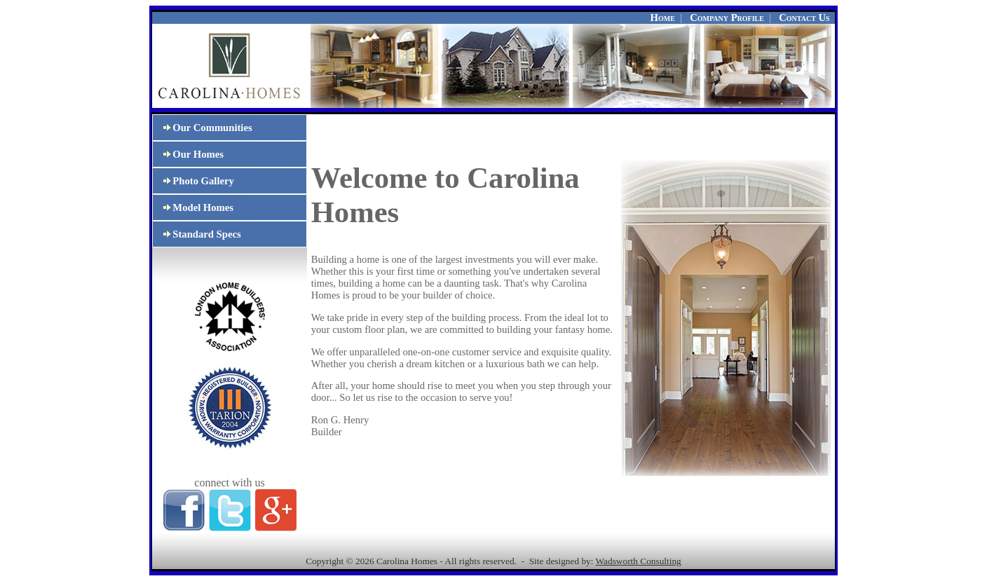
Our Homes (188, 154)
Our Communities (202, 127)
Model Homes (192, 207)
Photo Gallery (193, 180)
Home (663, 17)
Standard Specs (196, 234)
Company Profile (727, 17)
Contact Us (804, 17)
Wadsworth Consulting (638, 561)
